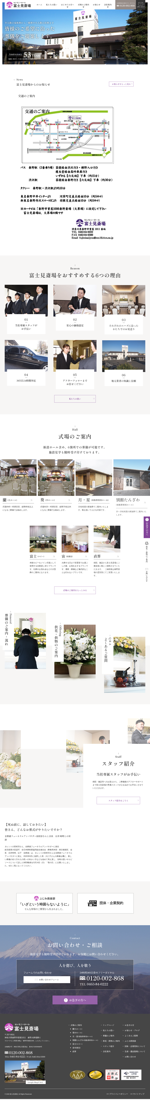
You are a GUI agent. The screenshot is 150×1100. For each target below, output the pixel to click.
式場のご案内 (83, 4)
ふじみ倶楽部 (130, 1041)
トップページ (108, 1026)
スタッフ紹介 (108, 1047)
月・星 (82, 1037)
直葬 (74, 1052)
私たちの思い (51, 4)
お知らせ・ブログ (132, 1031)
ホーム (39, 4)
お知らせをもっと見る (121, 84)
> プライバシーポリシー (118, 1095)
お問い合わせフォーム (49, 980)
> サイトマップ (137, 1095)
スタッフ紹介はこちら (118, 800)
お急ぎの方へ (78, 1000)
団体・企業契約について (135, 1047)
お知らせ (96, 4)
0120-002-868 (105, 978)
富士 (77, 1044)
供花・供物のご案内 (111, 1041)
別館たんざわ (85, 1041)
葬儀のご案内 (108, 1036)
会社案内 (108, 4)
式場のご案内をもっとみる (75, 590)
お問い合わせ (130, 1057)
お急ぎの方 (129, 1026)
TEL (94, 985)
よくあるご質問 (131, 1036)
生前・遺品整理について (135, 1052)
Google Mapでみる (35, 1083)
